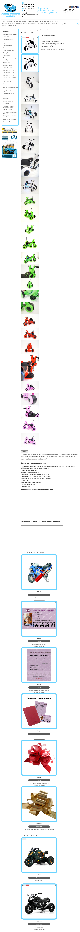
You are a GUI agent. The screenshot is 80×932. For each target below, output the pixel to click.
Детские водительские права (39, 644)
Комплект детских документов (39, 736)
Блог (14, 25)
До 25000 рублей (8, 65)
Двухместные (7, 36)
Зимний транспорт (8, 101)
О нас (49, 21)
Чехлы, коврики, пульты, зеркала (10, 113)
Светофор (6, 122)
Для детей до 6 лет (8, 72)
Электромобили (7, 34)
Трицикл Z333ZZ (39, 927)
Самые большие (7, 45)
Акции (44, 21)
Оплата (10, 23)
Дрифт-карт (10, 93)
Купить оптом (12, 122)
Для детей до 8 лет (8, 75)
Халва (25, 23)
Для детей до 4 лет (8, 70)
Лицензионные (7, 50)
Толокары (5, 98)
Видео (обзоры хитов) (34, 21)
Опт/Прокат (47, 23)
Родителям (6, 103)
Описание (24, 451)
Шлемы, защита (7, 109)
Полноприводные (8, 39)
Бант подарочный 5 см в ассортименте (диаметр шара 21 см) (39, 829)
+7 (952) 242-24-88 (28, 6)
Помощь (40, 23)
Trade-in (54, 23)
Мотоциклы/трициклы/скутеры (31, 29)
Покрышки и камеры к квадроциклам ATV (9, 107)
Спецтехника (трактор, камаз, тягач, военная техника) (9, 59)
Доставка (4, 23)
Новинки (14, 34)
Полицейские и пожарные (10, 53)
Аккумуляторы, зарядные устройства (10, 116)
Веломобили (6, 96)
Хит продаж (6, 62)
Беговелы (13, 96)
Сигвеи (5, 93)
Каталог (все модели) (20, 21)
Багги (9, 81)
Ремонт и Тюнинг (7, 25)
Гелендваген (6, 48)
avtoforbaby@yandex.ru (28, 8)
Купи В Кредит (18, 23)
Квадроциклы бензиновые (10, 87)
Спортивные (6, 55)
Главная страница (7, 21)
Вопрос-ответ (32, 23)
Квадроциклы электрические (7, 84)
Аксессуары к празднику (10, 119)
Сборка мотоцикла (39, 597)
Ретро (13, 50)
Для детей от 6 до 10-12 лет (9, 78)
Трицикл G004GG (39, 880)
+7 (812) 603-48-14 (28, 4)
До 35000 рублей (8, 67)
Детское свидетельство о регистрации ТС (39, 690)
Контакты (55, 21)
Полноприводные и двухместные (8, 42)
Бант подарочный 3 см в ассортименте (39, 783)
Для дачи (5, 81)
